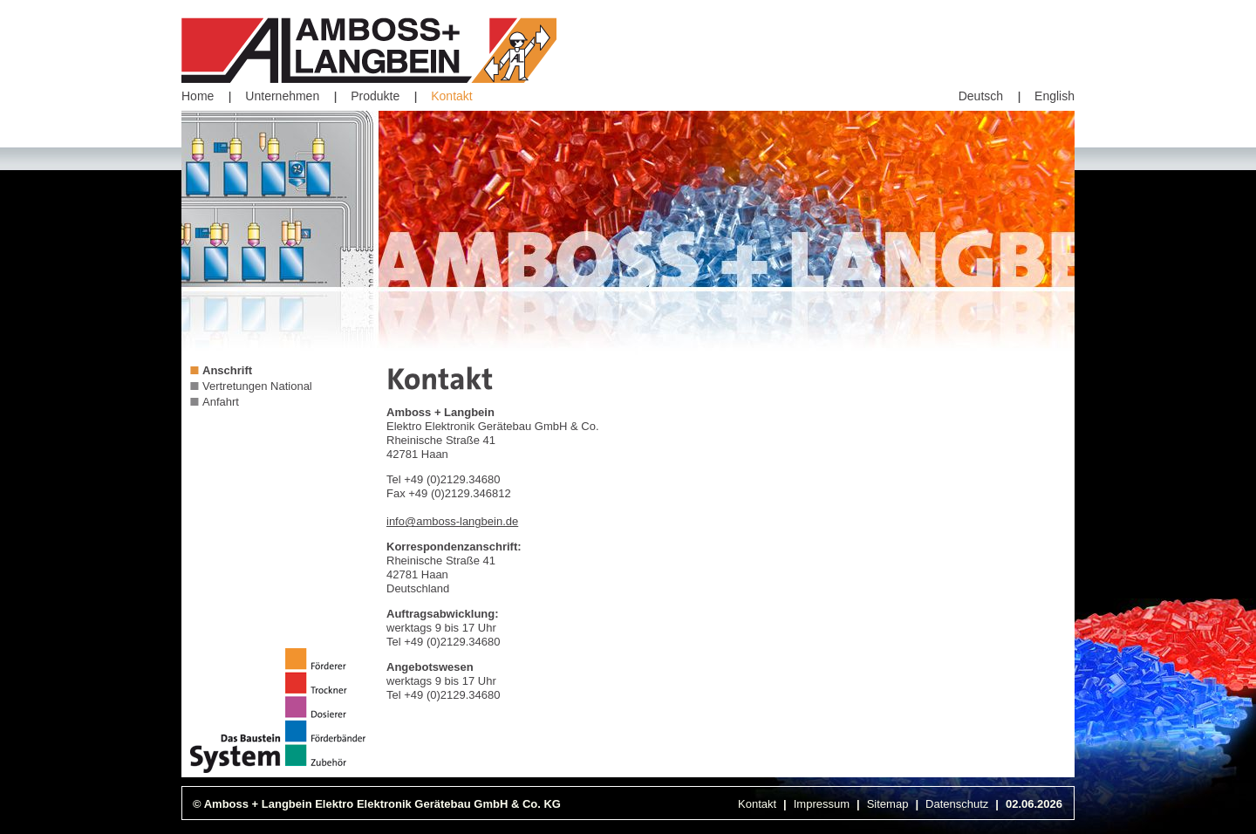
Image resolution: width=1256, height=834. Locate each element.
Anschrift (227, 370)
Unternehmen (282, 96)
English (1054, 96)
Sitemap (888, 803)
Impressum (822, 803)
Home (197, 96)
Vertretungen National (257, 386)
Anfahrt (220, 401)
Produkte (375, 96)
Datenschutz (956, 803)
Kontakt (451, 96)
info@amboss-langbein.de (452, 521)
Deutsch (981, 96)
